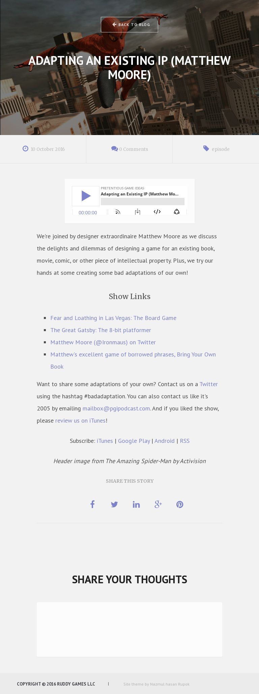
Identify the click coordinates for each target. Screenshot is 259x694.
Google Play (134, 441)
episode (221, 149)
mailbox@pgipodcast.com (116, 408)
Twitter (208, 384)
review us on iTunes (80, 420)
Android (164, 441)
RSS (185, 441)
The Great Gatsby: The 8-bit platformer (100, 330)
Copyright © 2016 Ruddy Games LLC (56, 684)
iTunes (105, 441)
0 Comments (133, 149)
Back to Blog (130, 24)
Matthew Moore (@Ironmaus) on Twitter (103, 342)
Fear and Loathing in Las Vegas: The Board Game (113, 318)
